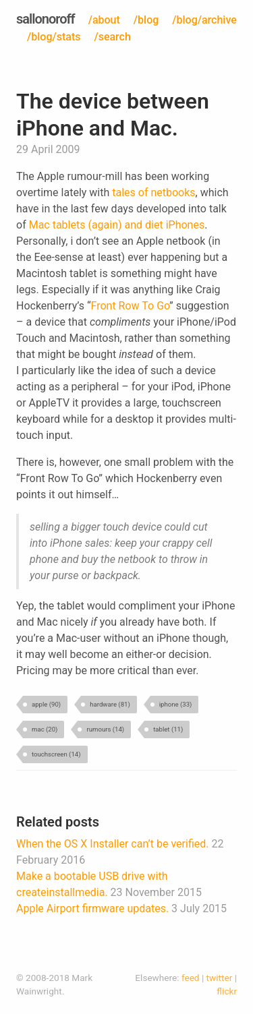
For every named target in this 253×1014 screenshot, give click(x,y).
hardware (110, 704)
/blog (146, 19)
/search (112, 36)
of (143, 192)
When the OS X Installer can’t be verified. (112, 843)
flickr (227, 991)
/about (104, 19)
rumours (105, 729)
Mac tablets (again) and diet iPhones (117, 224)
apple (46, 704)
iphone (175, 704)
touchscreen (56, 754)
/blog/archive (204, 19)
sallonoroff (45, 19)
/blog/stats (53, 36)
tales (124, 192)
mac (44, 729)
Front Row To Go (130, 305)
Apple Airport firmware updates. (92, 908)
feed (190, 977)
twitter (219, 977)
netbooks (172, 192)
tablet (168, 729)
